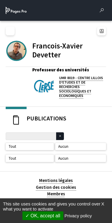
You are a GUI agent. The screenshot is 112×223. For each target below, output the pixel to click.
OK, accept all (42, 215)
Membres (56, 194)
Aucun (63, 146)
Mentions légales (56, 180)
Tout (12, 146)
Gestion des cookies (56, 187)
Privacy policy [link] (78, 215)
